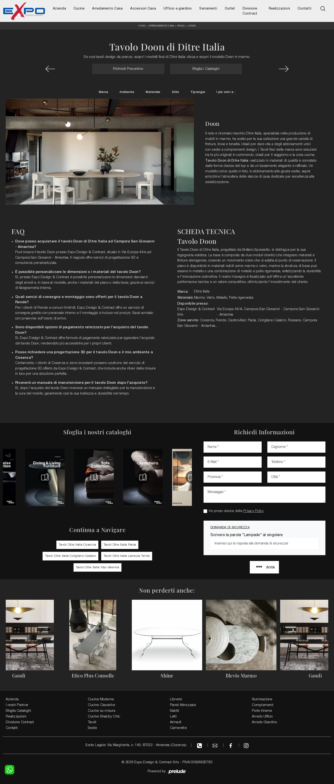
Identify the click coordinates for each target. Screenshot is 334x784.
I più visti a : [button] (225, 92)
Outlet (230, 8)
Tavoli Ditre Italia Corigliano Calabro (70, 556)
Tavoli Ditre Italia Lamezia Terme (127, 556)
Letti (173, 716)
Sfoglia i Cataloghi (205, 69)
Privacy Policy (253, 511)
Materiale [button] (153, 92)
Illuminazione (262, 699)
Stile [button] (175, 92)
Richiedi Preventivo (128, 69)
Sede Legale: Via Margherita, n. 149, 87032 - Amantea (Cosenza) (135, 745)
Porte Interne (262, 710)
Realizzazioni (279, 8)
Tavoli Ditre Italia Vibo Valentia (97, 567)
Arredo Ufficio (262, 716)
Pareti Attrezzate (183, 705)
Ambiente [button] (127, 92)
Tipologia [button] (197, 92)
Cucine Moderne (101, 699)
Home (142, 26)
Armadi (175, 722)
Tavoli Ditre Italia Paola (120, 544)
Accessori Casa (143, 8)
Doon (192, 25)
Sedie (92, 728)
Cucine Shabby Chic (104, 716)
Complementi (262, 705)
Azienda (59, 8)
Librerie (176, 699)
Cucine (79, 8)
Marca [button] (103, 92)
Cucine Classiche (101, 705)
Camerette (178, 728)
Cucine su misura (101, 710)
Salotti (174, 710)
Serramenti (208, 8)
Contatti (304, 8)
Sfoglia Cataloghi (18, 710)
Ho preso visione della (236, 511)
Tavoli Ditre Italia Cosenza (77, 544)
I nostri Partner (17, 705)
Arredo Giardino (264, 722)
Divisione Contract (250, 10)
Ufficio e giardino (178, 8)
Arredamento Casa (107, 8)
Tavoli (181, 25)
